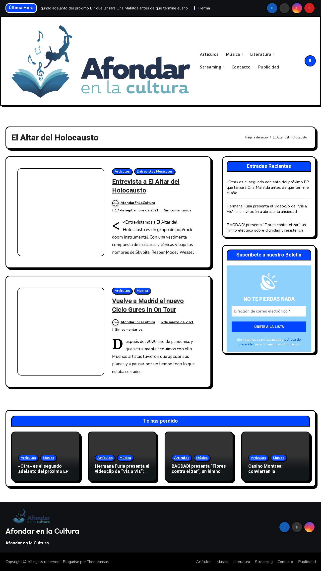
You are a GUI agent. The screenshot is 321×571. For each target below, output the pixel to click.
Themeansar (97, 561)
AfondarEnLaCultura (134, 202)
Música (233, 54)
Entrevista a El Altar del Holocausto (147, 186)
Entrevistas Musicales (155, 171)
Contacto (241, 67)
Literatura (261, 54)
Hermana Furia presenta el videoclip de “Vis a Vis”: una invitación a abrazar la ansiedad (267, 208)
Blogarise (71, 561)
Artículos (209, 54)
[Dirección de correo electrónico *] (269, 311)
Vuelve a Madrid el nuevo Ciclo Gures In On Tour (150, 305)
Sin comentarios (178, 210)
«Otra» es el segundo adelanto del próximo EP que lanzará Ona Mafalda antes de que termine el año (268, 187)
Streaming (211, 67)
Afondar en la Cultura (42, 530)
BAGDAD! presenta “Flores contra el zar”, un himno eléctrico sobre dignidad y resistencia (266, 227)
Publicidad (268, 67)
